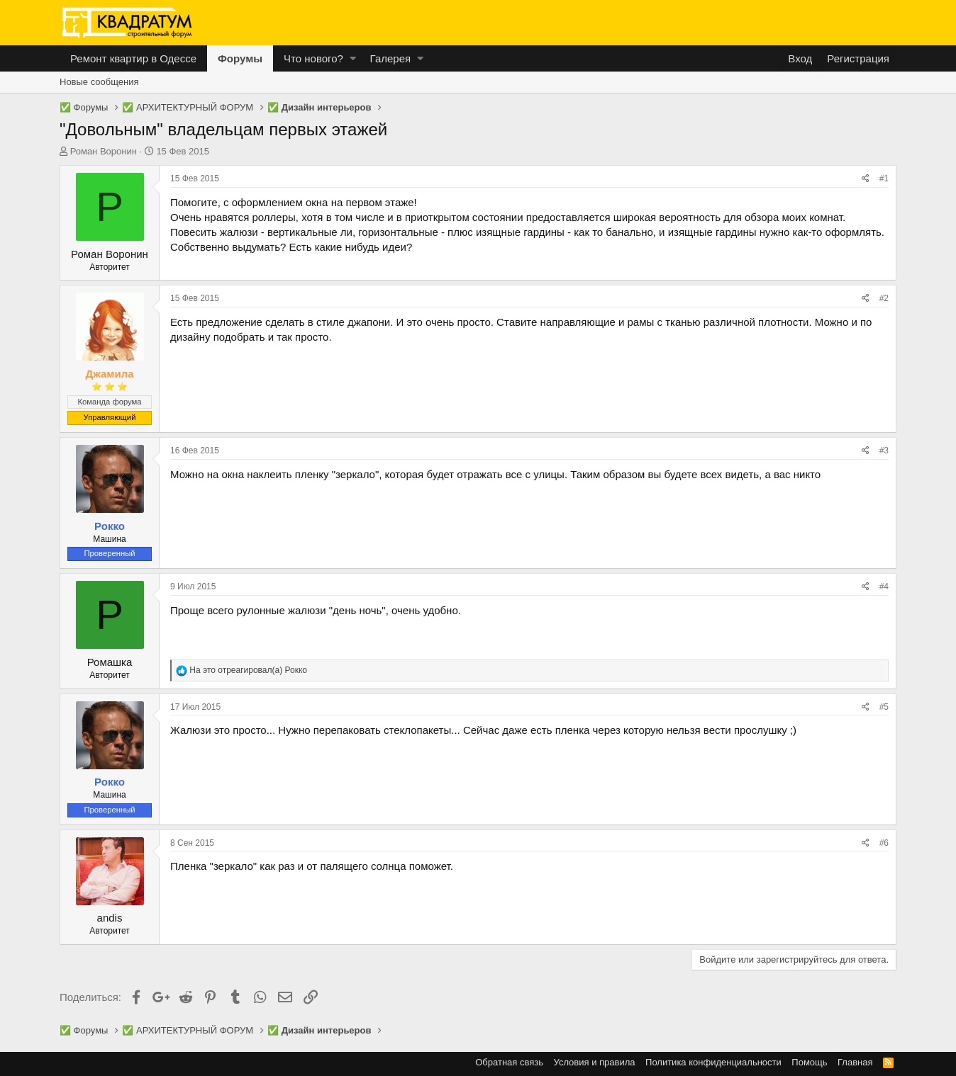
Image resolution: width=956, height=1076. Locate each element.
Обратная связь (509, 1062)
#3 (884, 450)
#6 (884, 843)
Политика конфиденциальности (713, 1062)
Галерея (390, 58)
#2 (884, 298)
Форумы (240, 58)
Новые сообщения (99, 82)
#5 (884, 707)
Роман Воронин (103, 151)
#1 (884, 178)
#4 (884, 586)
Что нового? (313, 58)
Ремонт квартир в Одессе (133, 58)
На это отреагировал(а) (248, 670)
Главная (855, 1062)
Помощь (809, 1062)
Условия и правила (594, 1062)
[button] (353, 58)
